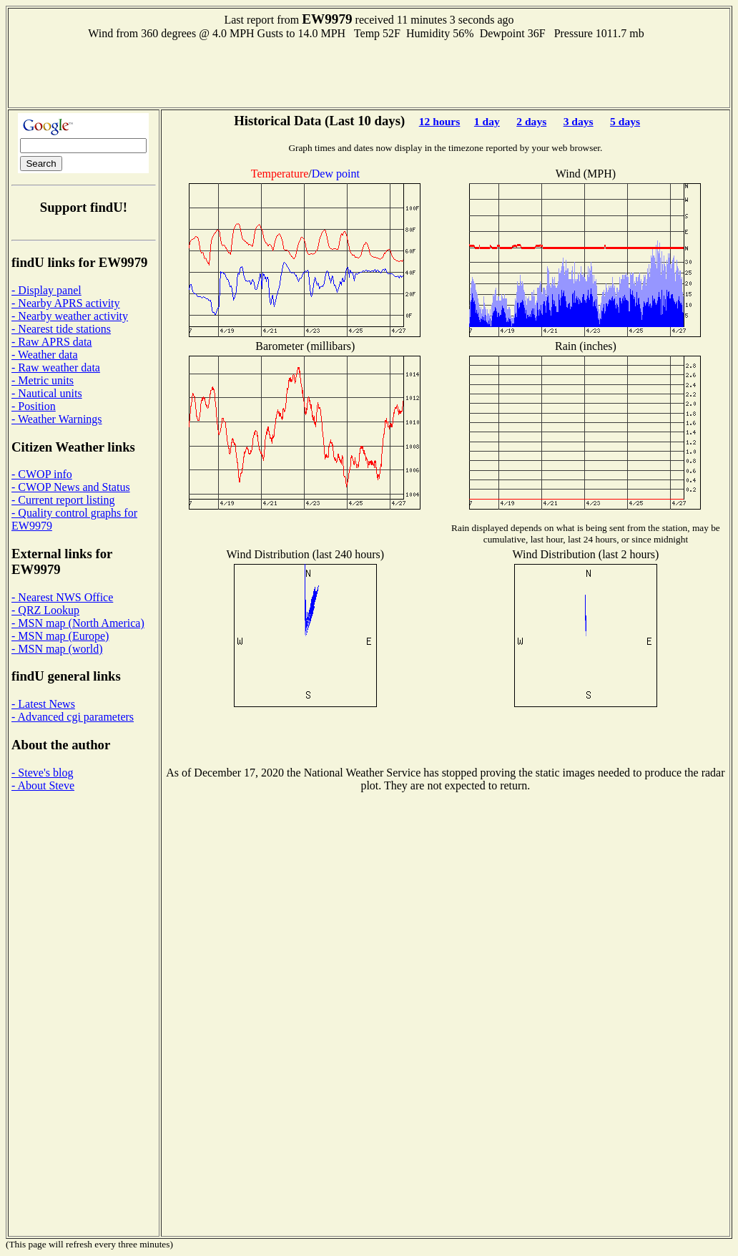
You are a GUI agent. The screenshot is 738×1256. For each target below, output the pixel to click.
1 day (487, 121)
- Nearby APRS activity (65, 303)
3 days (579, 121)
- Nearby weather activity (69, 316)
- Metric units (42, 380)
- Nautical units (46, 393)
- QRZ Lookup (45, 610)
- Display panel (46, 290)
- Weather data (44, 355)
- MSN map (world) (57, 649)
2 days (531, 121)
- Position (33, 406)
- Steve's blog (42, 772)
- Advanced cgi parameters (72, 717)
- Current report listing (62, 500)
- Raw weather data (55, 367)
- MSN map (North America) (77, 623)
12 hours (440, 121)
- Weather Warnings (56, 419)
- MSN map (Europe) (60, 636)
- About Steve (42, 785)
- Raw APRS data (51, 342)
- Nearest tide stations (61, 329)
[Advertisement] (369, 72)
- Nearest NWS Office (62, 597)
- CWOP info (41, 474)
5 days (625, 121)
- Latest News (43, 704)
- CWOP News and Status (70, 487)
